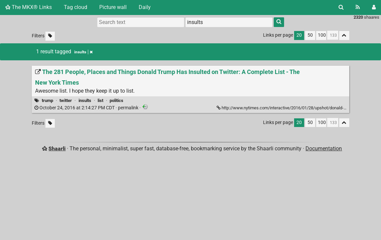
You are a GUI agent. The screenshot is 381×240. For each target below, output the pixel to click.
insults (85, 100)
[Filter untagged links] (50, 36)
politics (116, 100)
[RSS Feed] (357, 7)
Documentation (323, 148)
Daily (145, 7)
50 (310, 35)
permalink (86, 108)
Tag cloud (75, 7)
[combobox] (228, 22)
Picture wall (113, 7)
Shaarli (57, 148)
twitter (65, 100)
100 (322, 35)
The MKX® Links (28, 7)
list (100, 100)
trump (47, 100)
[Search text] (140, 22)
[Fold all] (344, 35)
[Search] (341, 7)
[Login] (374, 7)
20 (299, 35)
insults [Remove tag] (83, 52)
